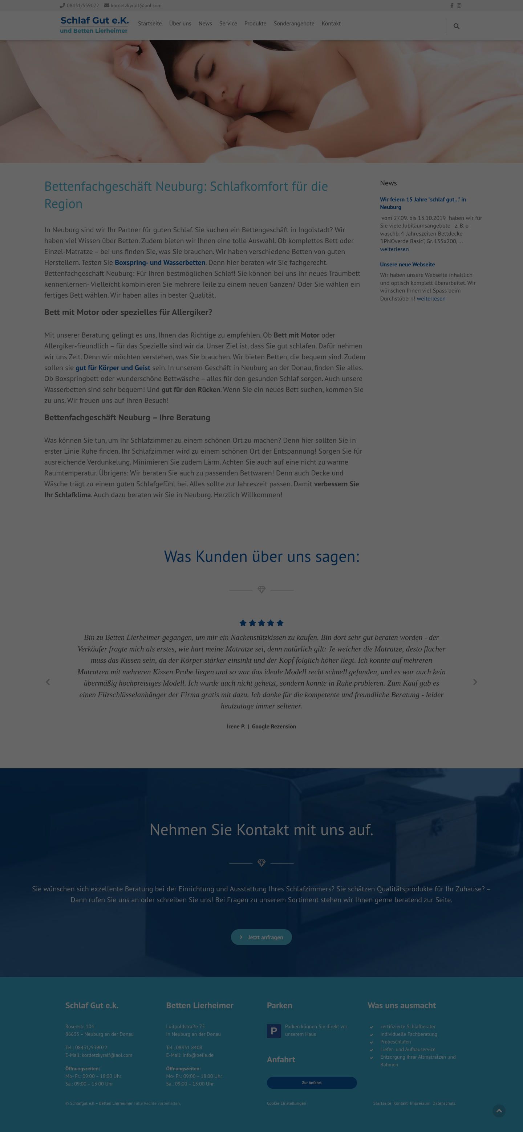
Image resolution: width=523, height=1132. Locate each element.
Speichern (261, 87)
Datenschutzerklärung (264, 110)
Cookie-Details (232, 110)
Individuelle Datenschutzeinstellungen (261, 102)
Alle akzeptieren (262, 66)
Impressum (293, 110)
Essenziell (215, 45)
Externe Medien (297, 45)
